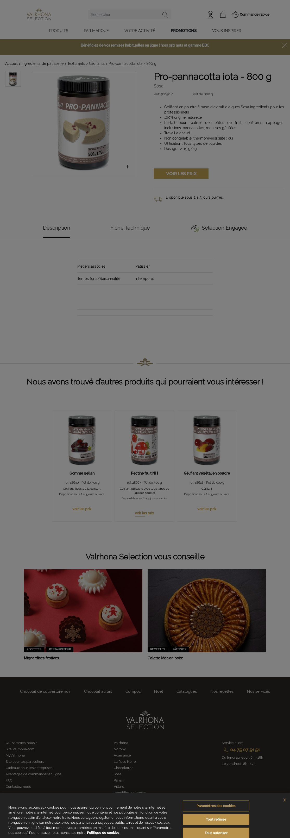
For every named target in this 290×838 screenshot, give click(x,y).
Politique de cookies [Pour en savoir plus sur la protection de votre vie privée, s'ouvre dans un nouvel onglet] (103, 833)
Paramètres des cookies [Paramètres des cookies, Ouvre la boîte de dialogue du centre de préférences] (216, 806)
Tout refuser (216, 819)
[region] (145, 815)
